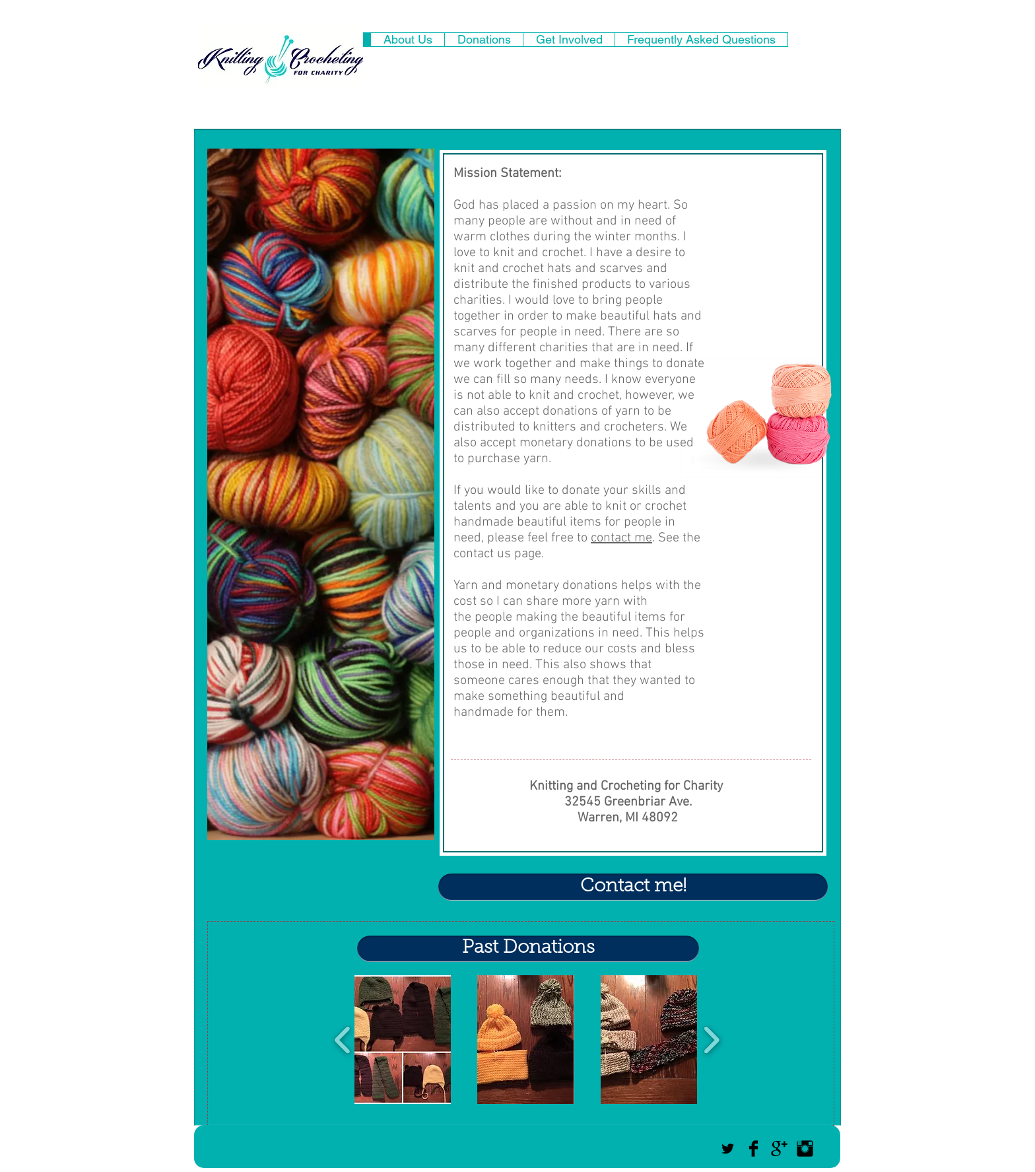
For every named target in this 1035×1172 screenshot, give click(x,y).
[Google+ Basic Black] (779, 1148)
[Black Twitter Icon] (727, 1148)
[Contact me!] (633, 887)
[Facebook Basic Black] (753, 1148)
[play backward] (343, 1039)
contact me (621, 538)
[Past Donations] (528, 949)
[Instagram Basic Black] (805, 1148)
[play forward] (711, 1039)
